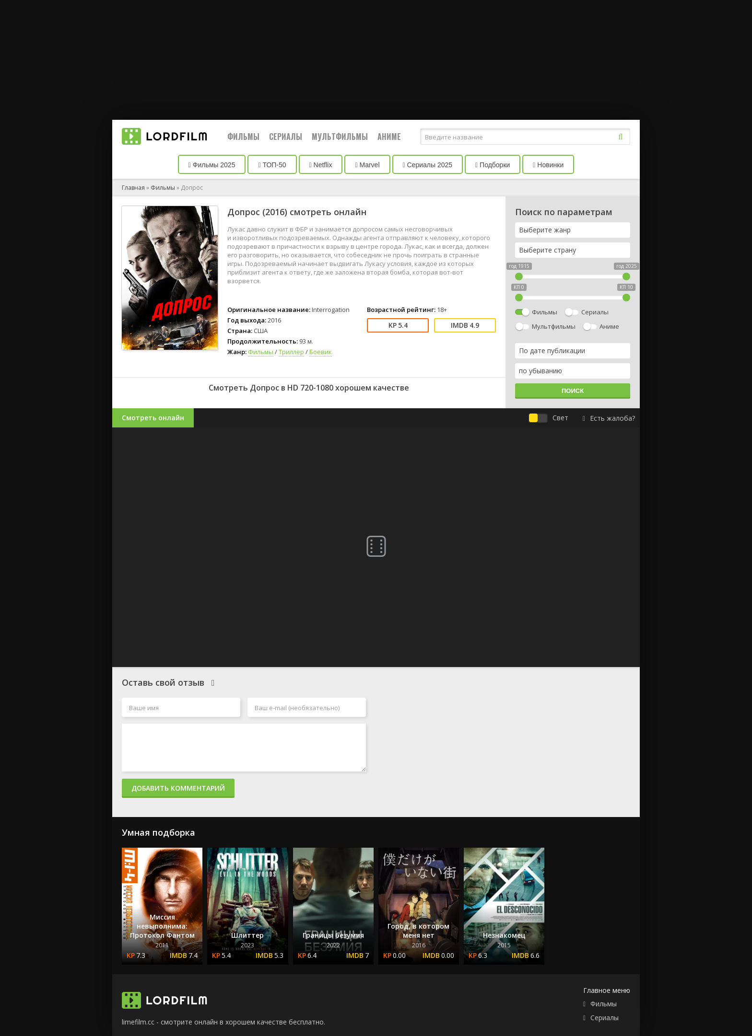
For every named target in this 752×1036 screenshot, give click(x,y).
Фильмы (243, 136)
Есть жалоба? (609, 418)
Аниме (389, 136)
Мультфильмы (340, 136)
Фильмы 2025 (211, 165)
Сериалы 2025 (428, 165)
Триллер (291, 351)
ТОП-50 (272, 165)
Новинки (548, 165)
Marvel (367, 165)
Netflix (320, 165)
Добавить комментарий (178, 788)
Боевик (320, 351)
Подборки (492, 165)
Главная (133, 188)
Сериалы (285, 136)
